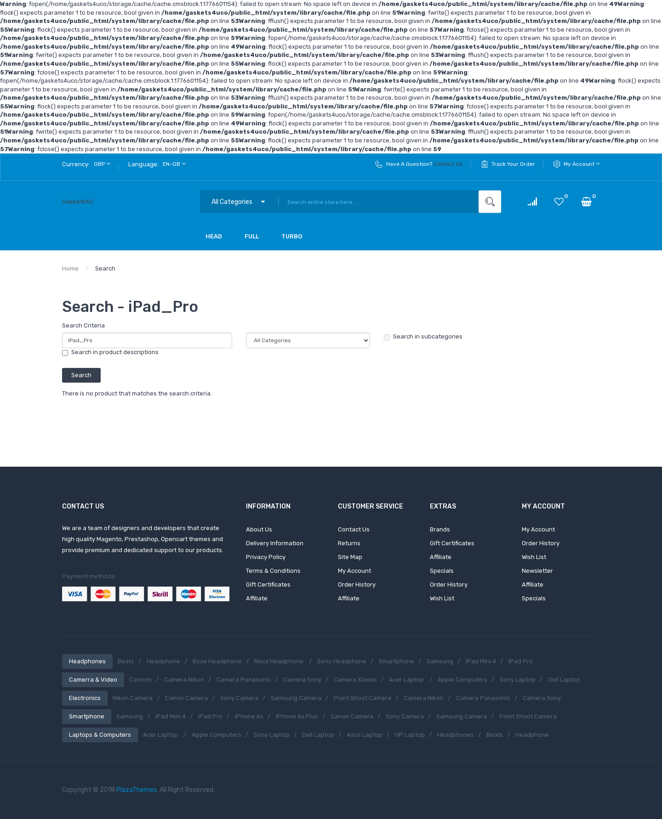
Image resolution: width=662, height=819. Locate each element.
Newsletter (537, 570)
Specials (442, 570)
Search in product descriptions (110, 352)
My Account (582, 163)
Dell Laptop (564, 679)
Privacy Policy (265, 557)
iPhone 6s (249, 716)
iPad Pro (520, 661)
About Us (259, 529)
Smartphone (396, 661)
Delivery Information (274, 543)
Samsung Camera (296, 698)
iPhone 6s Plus (297, 716)
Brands (440, 529)
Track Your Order (513, 164)
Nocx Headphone (279, 661)
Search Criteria (83, 325)
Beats (126, 661)
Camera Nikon (184, 679)
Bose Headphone (217, 661)
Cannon (140, 679)
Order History (357, 584)
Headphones (87, 661)
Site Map (350, 557)
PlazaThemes (136, 790)
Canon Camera (186, 698)
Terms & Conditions (273, 570)
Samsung (440, 661)
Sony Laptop (518, 679)
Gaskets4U (77, 201)
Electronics (85, 698)
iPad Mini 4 (481, 661)
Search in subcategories (423, 336)
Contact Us (448, 164)
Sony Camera (239, 698)
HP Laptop (410, 734)
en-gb (174, 163)
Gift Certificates (268, 584)
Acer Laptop (407, 679)
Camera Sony (302, 679)
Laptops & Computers (100, 734)
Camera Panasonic (244, 679)
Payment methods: (89, 576)
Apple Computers (462, 679)
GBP (102, 163)
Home (70, 268)
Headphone (163, 661)
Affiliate (257, 598)
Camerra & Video (93, 679)
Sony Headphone (341, 661)
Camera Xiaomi (355, 679)
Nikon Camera (133, 698)
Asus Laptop (364, 734)
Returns (349, 543)
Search (105, 268)
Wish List (442, 598)
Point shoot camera (362, 698)
